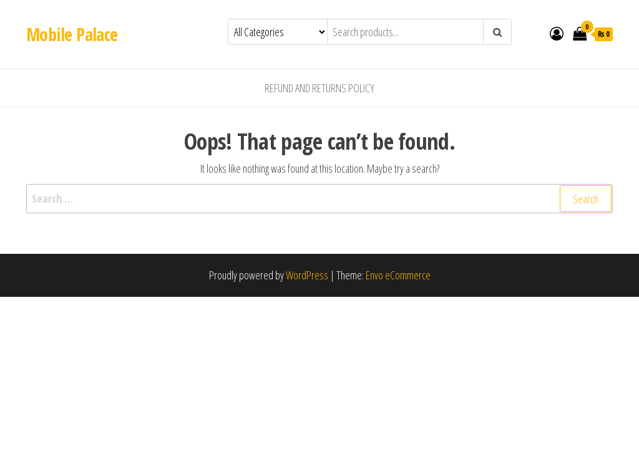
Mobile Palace (72, 34)
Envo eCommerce (398, 275)
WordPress (307, 275)
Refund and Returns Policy (319, 87)
